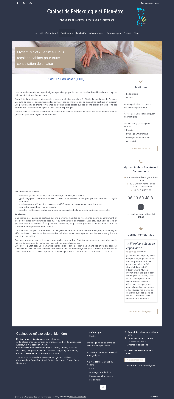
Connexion (154, 396)
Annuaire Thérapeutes (77, 396)
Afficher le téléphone (138, 344)
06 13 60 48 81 (141, 198)
